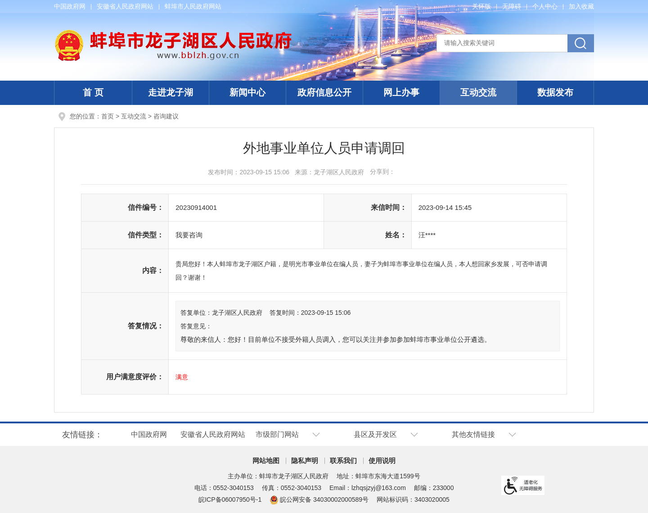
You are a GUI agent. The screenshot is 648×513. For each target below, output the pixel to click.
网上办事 (401, 92)
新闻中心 (248, 92)
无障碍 (511, 6)
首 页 (93, 92)
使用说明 (382, 460)
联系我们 (343, 460)
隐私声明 (304, 460)
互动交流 (478, 92)
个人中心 (545, 6)
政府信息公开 (324, 92)
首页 (107, 116)
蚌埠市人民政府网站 (193, 6)
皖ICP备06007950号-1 (229, 499)
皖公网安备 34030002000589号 (319, 499)
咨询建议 (166, 116)
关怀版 (481, 6)
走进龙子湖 (170, 92)
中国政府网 (70, 6)
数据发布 (555, 92)
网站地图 (265, 460)
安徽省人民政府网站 (125, 6)
